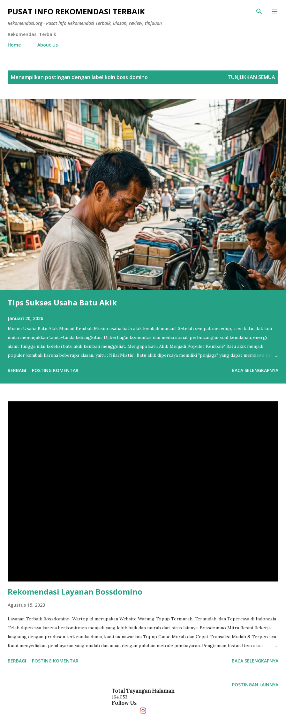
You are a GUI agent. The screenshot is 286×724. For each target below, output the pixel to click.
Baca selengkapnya (255, 370)
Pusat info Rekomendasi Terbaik (76, 11)
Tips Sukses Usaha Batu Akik (62, 302)
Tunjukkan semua (251, 77)
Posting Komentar (55, 370)
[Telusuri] (259, 11)
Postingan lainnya (255, 685)
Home (14, 45)
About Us (47, 45)
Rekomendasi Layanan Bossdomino (75, 591)
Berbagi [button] (17, 370)
